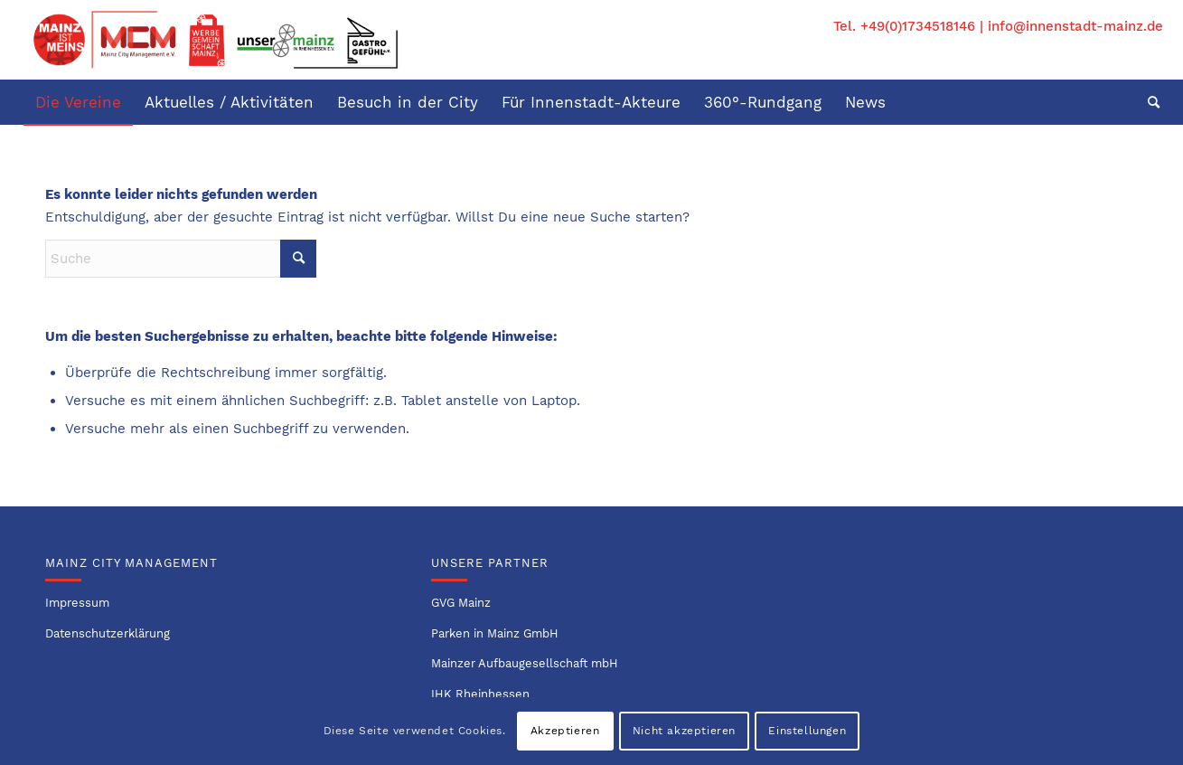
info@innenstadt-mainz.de (1075, 26)
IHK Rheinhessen (480, 694)
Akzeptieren (565, 730)
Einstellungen (807, 730)
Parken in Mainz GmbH (495, 633)
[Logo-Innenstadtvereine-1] (215, 40)
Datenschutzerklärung (107, 633)
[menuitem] (78, 102)
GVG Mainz (461, 602)
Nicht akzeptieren (684, 730)
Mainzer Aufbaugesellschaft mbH (524, 663)
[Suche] (1148, 102)
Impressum (77, 602)
